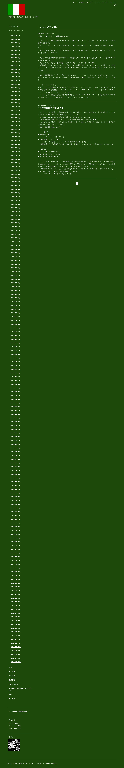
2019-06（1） (16, 313)
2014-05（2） (16, 504)
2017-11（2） (16, 376)
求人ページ (13, 699)
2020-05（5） (16, 279)
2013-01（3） (16, 545)
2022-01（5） (16, 219)
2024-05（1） (16, 118)
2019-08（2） (16, 305)
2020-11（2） (16, 260)
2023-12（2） (16, 136)
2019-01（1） (16, 331)
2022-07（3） (16, 196)
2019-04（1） (16, 320)
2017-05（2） (16, 395)
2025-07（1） (16, 65)
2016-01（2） (16, 440)
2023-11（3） (16, 140)
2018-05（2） (16, 358)
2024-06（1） (16, 114)
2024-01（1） (16, 133)
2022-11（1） (16, 181)
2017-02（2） (16, 403)
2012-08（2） (16, 564)
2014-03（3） (16, 508)
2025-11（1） (16, 54)
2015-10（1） (16, 448)
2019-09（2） (16, 301)
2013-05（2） (16, 534)
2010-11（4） (16, 643)
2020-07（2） (16, 275)
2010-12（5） (16, 639)
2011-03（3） (16, 628)
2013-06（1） (16, 530)
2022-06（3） (16, 200)
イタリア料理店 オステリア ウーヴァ (27, 763)
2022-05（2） (16, 204)
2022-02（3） (16, 215)
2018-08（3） (16, 346)
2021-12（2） (16, 223)
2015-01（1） (16, 478)
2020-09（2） (16, 268)
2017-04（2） (16, 399)
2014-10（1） (16, 489)
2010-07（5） (16, 658)
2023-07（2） (16, 151)
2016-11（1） (16, 410)
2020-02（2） (16, 286)
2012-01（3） (16, 590)
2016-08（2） (16, 421)
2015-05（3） (16, 466)
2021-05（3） (16, 241)
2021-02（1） (16, 253)
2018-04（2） (16, 361)
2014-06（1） (16, 500)
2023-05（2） (16, 159)
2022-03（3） (16, 211)
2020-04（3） (16, 283)
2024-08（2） (16, 106)
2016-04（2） (16, 433)
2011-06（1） (16, 616)
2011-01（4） (16, 635)
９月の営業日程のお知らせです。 (51, 108)
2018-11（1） (16, 339)
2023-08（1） (16, 148)
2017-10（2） (16, 380)
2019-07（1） (16, 309)
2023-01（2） (16, 174)
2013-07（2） (16, 526)
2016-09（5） (16, 418)
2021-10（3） (16, 226)
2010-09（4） (16, 650)
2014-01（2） (16, 511)
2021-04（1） (16, 245)
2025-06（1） (16, 69)
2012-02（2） (16, 586)
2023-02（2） (16, 170)
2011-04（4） (16, 624)
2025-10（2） (16, 58)
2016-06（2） (16, 425)
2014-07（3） (16, 496)
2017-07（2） (16, 388)
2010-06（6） (16, 662)
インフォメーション (16, 30)
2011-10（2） (16, 601)
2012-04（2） (16, 579)
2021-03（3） (16, 249)
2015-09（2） (16, 451)
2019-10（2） (16, 298)
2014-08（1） (16, 493)
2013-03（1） (16, 541)
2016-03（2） (16, 436)
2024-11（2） (16, 95)
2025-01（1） (16, 88)
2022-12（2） (16, 178)
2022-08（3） (16, 193)
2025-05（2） (16, 73)
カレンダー (13, 676)
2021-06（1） (16, 238)
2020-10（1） (16, 264)
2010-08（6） (16, 654)
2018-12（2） (16, 335)
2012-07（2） (16, 568)
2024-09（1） (16, 103)
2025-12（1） (16, 50)
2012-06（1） (16, 571)
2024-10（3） (16, 99)
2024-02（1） (16, 129)
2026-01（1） (16, 46)
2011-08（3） (16, 609)
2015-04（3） (16, 470)
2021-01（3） (16, 256)
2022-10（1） (16, 185)
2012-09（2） (16, 560)
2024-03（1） (16, 125)
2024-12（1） (16, 91)
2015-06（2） (16, 463)
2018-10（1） (16, 343)
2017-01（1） (16, 406)
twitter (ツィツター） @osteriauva (20, 689)
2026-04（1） (16, 35)
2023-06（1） (16, 155)
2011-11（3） (16, 598)
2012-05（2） (16, 575)
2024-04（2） (16, 121)
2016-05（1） (16, 429)
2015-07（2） (16, 459)
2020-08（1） (16, 271)
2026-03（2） (16, 39)
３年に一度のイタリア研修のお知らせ (53, 36)
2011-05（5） (16, 620)
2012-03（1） (16, 583)
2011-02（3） (16, 631)
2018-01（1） (16, 373)
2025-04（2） (16, 76)
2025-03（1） (16, 80)
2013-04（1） (16, 538)
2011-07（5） (16, 613)
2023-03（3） (16, 166)
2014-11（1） (16, 485)
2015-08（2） (16, 455)
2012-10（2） (16, 556)
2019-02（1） (16, 328)
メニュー (12, 671)
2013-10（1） (16, 519)
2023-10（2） (16, 144)
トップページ (13, 26)
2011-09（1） (16, 605)
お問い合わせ (13, 684)
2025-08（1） (16, 61)
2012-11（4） (16, 553)
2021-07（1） (16, 234)
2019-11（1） (16, 294)
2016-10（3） (16, 414)
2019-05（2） (16, 316)
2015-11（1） (16, 444)
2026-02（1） (16, 43)
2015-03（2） (16, 474)
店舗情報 (12, 680)
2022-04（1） (16, 208)
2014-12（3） (16, 481)
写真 (10, 667)
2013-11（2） (16, 515)
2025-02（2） (16, 84)
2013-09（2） (16, 523)
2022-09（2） (16, 189)
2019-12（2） (16, 290)
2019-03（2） (16, 324)
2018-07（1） (16, 350)
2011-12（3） (16, 594)
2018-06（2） (16, 354)
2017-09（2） (16, 384)
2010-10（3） (16, 647)
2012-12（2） (16, 549)
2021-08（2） (16, 230)
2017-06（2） (16, 391)
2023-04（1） (16, 163)
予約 (10, 694)
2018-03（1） (16, 365)
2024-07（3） (16, 110)
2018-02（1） (16, 369)
